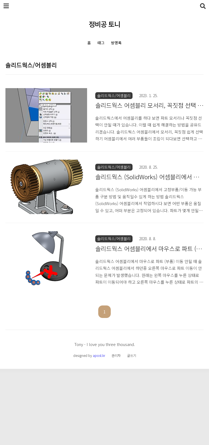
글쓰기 (131, 431)
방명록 (116, 42)
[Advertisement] (104, 99)
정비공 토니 (104, 24)
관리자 (116, 431)
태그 (100, 42)
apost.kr (99, 431)
